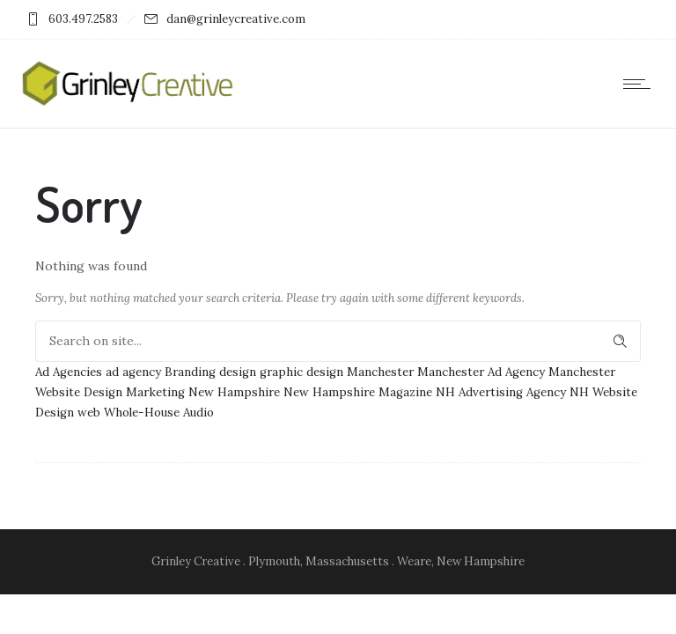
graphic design (301, 372)
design (237, 372)
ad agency (133, 372)
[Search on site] (338, 341)
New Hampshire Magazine (357, 392)
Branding (190, 372)
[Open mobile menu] (640, 83)
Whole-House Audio (159, 412)
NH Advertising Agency (501, 392)
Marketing (155, 392)
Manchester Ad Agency (481, 372)
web (88, 412)
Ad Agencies (68, 372)
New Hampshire (234, 392)
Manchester (380, 372)
